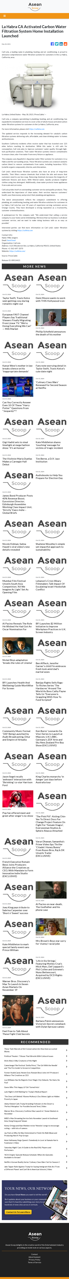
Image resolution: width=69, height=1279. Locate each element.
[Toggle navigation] (4, 16)
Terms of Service (34, 1262)
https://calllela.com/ (17, 251)
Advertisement (34, 1257)
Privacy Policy (34, 1260)
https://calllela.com (36, 129)
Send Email (11, 240)
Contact (34, 1254)
